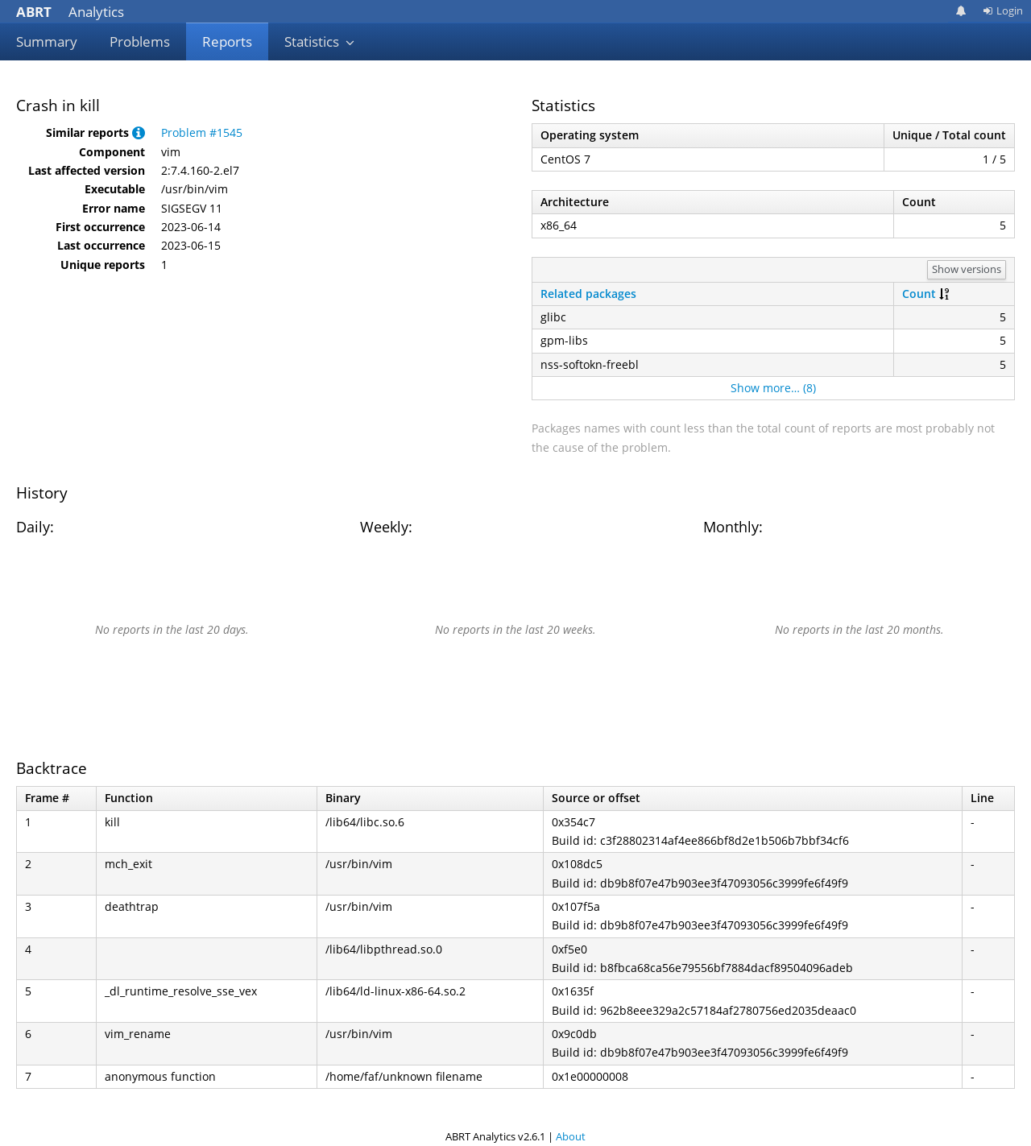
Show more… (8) (773, 387)
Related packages (588, 293)
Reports (227, 41)
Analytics (70, 11)
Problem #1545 (201, 132)
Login (1003, 10)
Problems (140, 41)
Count (919, 293)
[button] (138, 132)
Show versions (966, 269)
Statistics (319, 41)
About (571, 1136)
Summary (46, 41)
